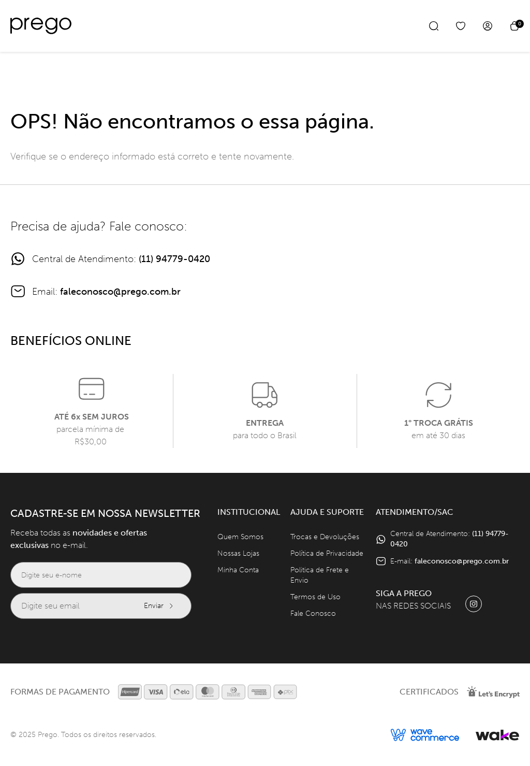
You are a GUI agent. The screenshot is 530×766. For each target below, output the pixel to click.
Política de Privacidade (326, 553)
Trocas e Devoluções (324, 536)
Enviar (159, 605)
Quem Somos (240, 536)
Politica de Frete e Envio (319, 575)
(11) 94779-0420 (174, 259)
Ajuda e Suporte (327, 512)
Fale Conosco (313, 613)
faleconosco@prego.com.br (120, 291)
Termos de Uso (315, 596)
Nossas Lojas (238, 553)
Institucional (248, 512)
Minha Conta (238, 570)
